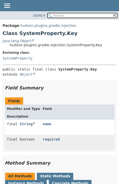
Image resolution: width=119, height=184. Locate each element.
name (47, 124)
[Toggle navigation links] (7, 6)
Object (26, 74)
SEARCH (39, 15)
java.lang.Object (17, 41)
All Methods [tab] (20, 176)
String (26, 124)
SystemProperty (18, 58)
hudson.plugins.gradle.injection (48, 26)
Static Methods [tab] (55, 176)
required (51, 139)
